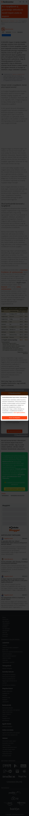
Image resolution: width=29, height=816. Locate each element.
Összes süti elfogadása (14, 417)
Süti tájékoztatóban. (19, 412)
